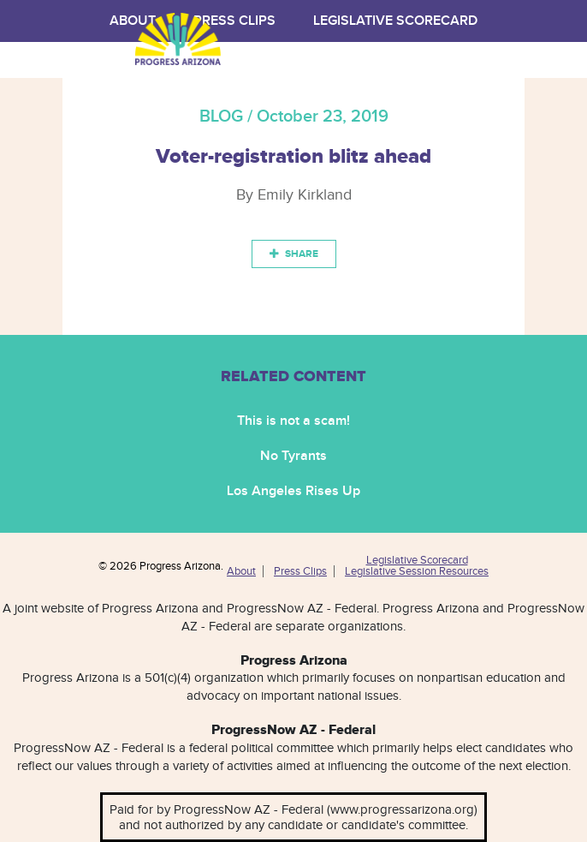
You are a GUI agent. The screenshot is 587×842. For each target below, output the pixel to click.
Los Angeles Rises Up (293, 491)
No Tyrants (293, 456)
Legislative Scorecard (395, 21)
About (241, 571)
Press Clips (300, 571)
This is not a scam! (293, 421)
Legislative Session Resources (417, 571)
